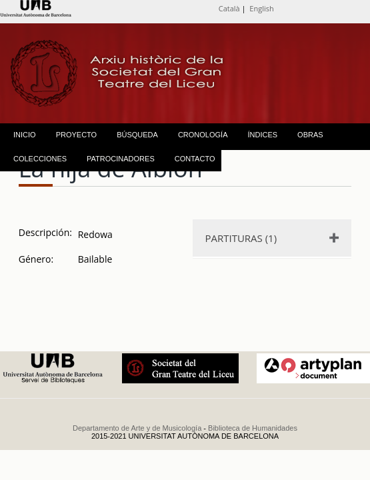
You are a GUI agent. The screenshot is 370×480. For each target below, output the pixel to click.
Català (229, 8)
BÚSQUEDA (137, 135)
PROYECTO (76, 135)
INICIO (24, 135)
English (261, 8)
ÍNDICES (262, 135)
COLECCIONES (40, 159)
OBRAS (310, 135)
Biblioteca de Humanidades (252, 428)
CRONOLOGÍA (203, 135)
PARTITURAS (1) (241, 238)
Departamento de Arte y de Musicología (137, 428)
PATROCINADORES (121, 159)
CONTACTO (195, 159)
